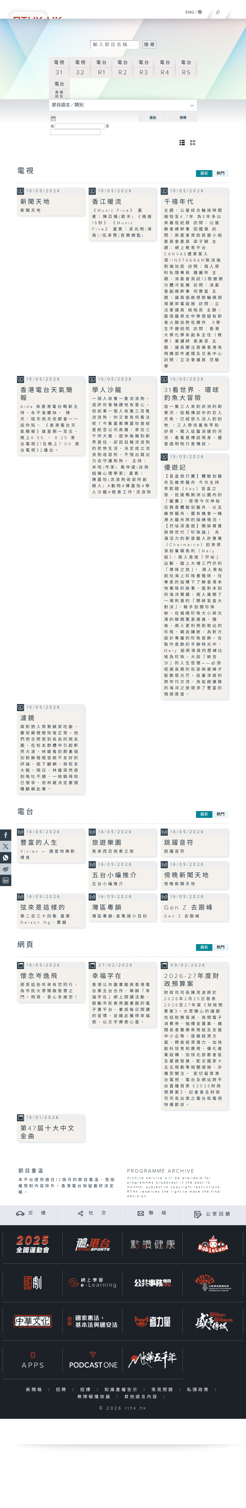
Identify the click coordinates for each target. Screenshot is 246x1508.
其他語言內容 (142, 1396)
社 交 (98, 1213)
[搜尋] (218, 11)
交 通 (37, 1213)
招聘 (63, 1389)
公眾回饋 (219, 1214)
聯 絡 (158, 1213)
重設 (152, 118)
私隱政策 (199, 1389)
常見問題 (164, 1389)
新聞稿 (35, 1389)
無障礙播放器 (95, 1396)
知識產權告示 (123, 1389)
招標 (87, 1389)
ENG (190, 12)
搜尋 (183, 118)
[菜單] (238, 10)
